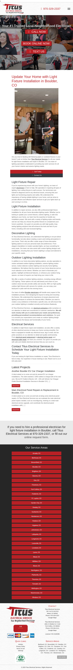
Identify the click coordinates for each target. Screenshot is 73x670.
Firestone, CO (36, 485)
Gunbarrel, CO (36, 512)
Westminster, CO (36, 593)
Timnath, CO (36, 584)
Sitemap (20, 650)
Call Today (36, 172)
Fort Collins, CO (36, 489)
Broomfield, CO (36, 462)
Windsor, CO (36, 597)
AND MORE (62, 657)
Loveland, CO (36, 548)
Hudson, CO (36, 521)
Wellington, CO (36, 588)
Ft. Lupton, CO (36, 498)
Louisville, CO (36, 543)
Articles (20, 644)
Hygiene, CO (36, 525)
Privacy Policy (20, 646)
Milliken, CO (36, 561)
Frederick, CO (36, 494)
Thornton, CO (36, 579)
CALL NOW (36, 31)
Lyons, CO (36, 552)
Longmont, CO (36, 539)
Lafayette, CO (36, 534)
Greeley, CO (36, 507)
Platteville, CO (36, 575)
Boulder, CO (36, 467)
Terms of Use (20, 648)
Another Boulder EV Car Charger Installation (33, 371)
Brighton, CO (36, 471)
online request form (36, 437)
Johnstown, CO (36, 530)
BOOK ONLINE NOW (36, 43)
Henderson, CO (36, 516)
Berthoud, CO (36, 458)
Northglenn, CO (36, 570)
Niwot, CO (36, 566)
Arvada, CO (36, 453)
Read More (16, 385)
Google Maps (52, 617)
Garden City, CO (36, 503)
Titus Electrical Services (33, 667)
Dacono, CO (36, 476)
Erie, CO (36, 480)
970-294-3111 (54, 628)
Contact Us (36, 175)
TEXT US (36, 51)
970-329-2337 (51, 8)
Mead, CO (36, 557)
